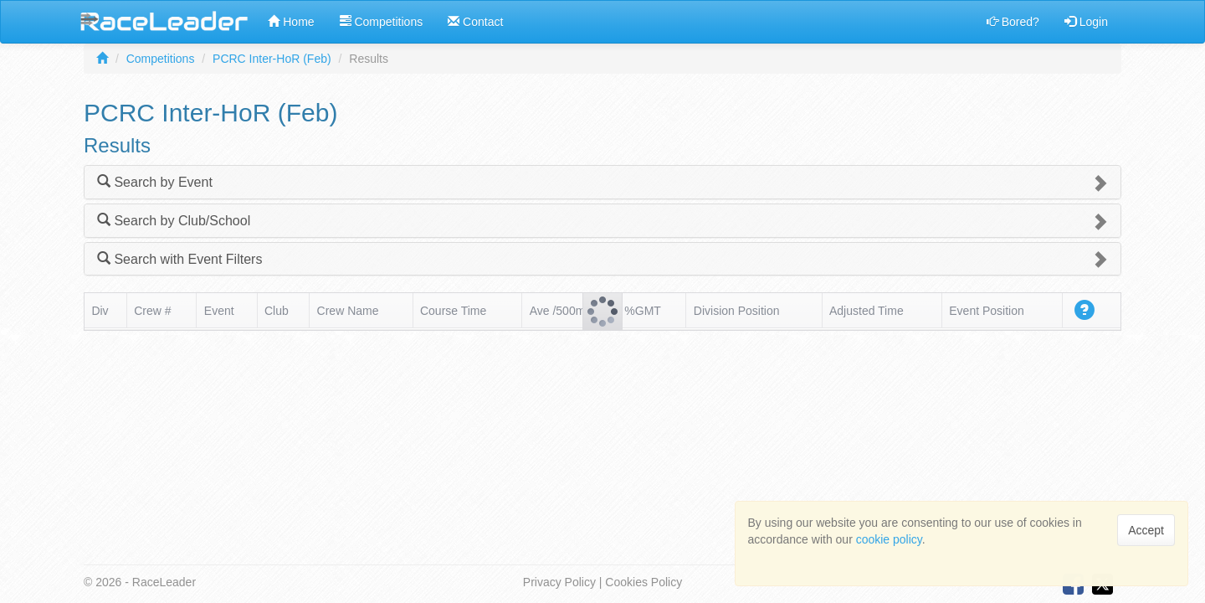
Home (291, 21)
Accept (1146, 530)
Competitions (381, 21)
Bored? (1013, 21)
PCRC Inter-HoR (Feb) (272, 58)
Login (1086, 21)
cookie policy (889, 539)
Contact (475, 21)
